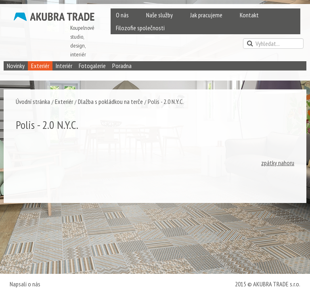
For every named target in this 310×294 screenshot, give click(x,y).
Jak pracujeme (206, 15)
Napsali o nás (25, 284)
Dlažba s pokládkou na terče (110, 101)
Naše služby (159, 15)
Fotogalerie (92, 66)
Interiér (64, 66)
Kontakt (249, 15)
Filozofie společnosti (140, 28)
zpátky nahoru (277, 163)
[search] (273, 43)
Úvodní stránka (33, 101)
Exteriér (40, 66)
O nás (122, 15)
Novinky (16, 66)
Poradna (122, 66)
